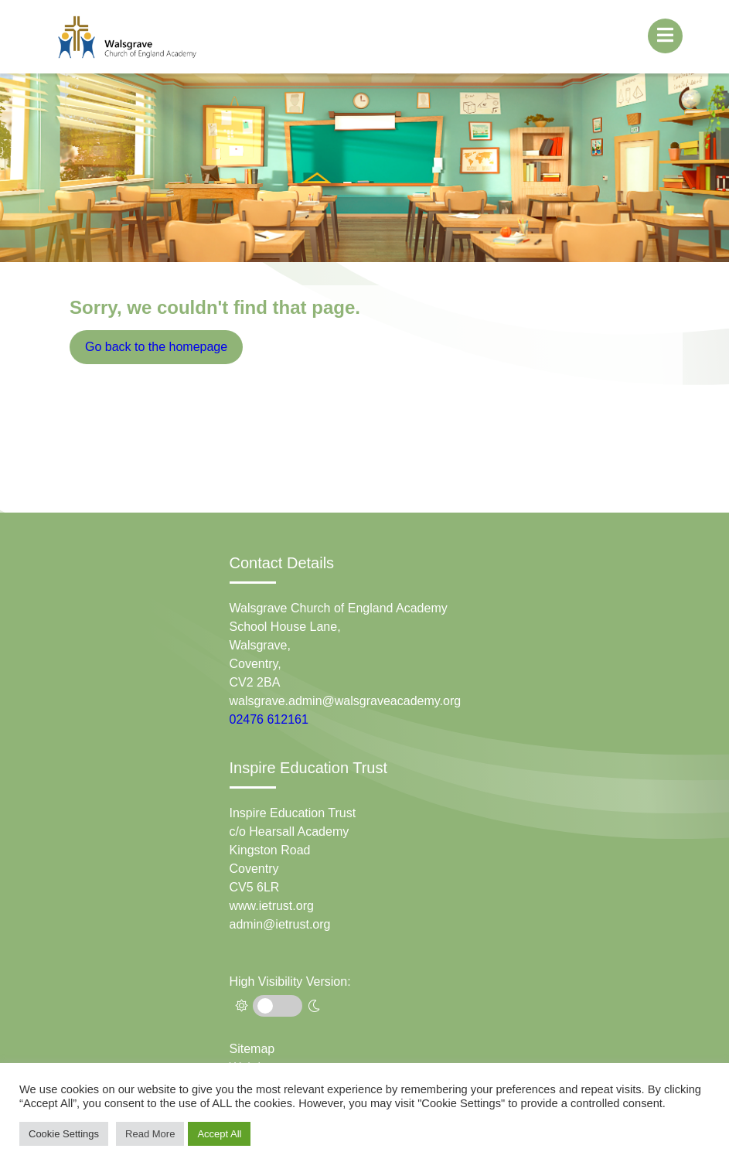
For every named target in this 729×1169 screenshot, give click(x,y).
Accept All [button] (219, 1134)
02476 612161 (269, 719)
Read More (150, 1134)
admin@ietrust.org (280, 924)
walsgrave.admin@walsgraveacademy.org (346, 700)
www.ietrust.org (272, 905)
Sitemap (252, 1048)
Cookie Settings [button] (64, 1134)
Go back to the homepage (156, 346)
